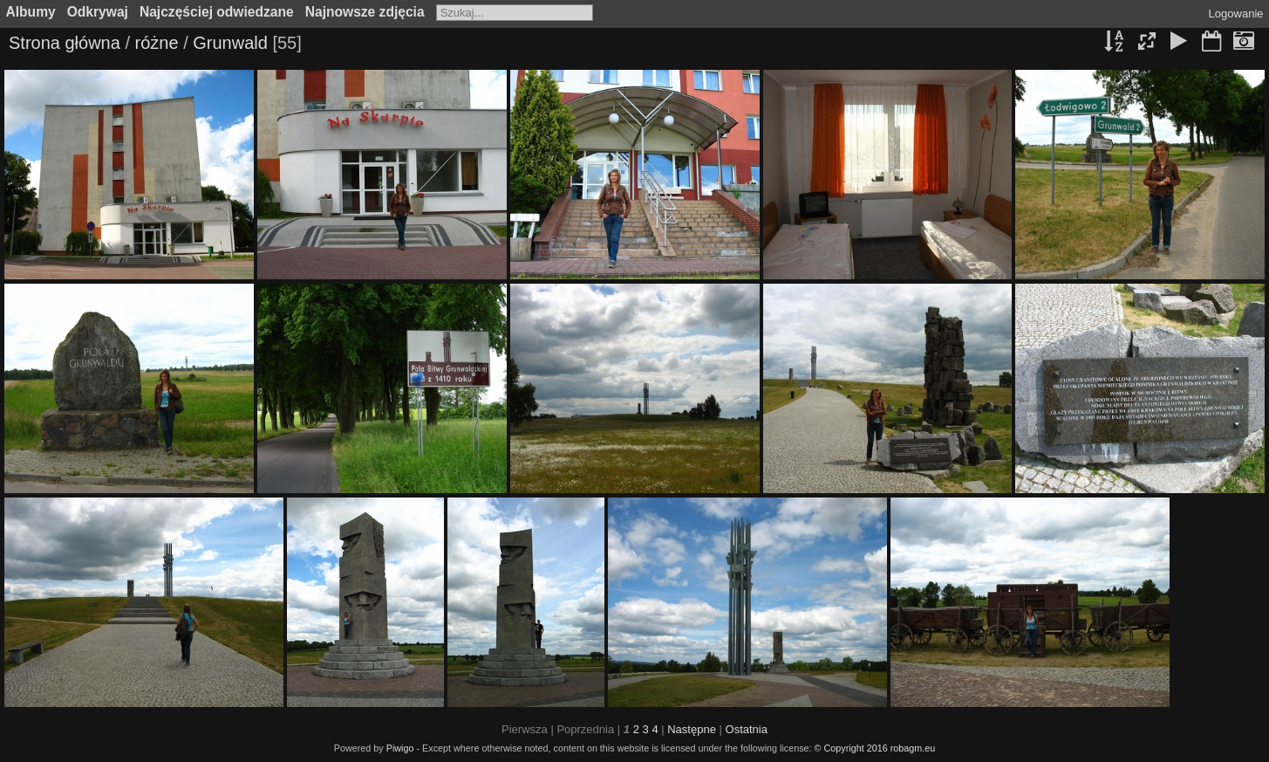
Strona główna (64, 42)
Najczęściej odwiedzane (217, 11)
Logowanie (1236, 13)
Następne (691, 729)
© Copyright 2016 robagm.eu (875, 748)
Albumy (31, 11)
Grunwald (230, 42)
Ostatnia (747, 729)
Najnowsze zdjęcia (365, 11)
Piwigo (400, 748)
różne (157, 42)
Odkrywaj (97, 11)
